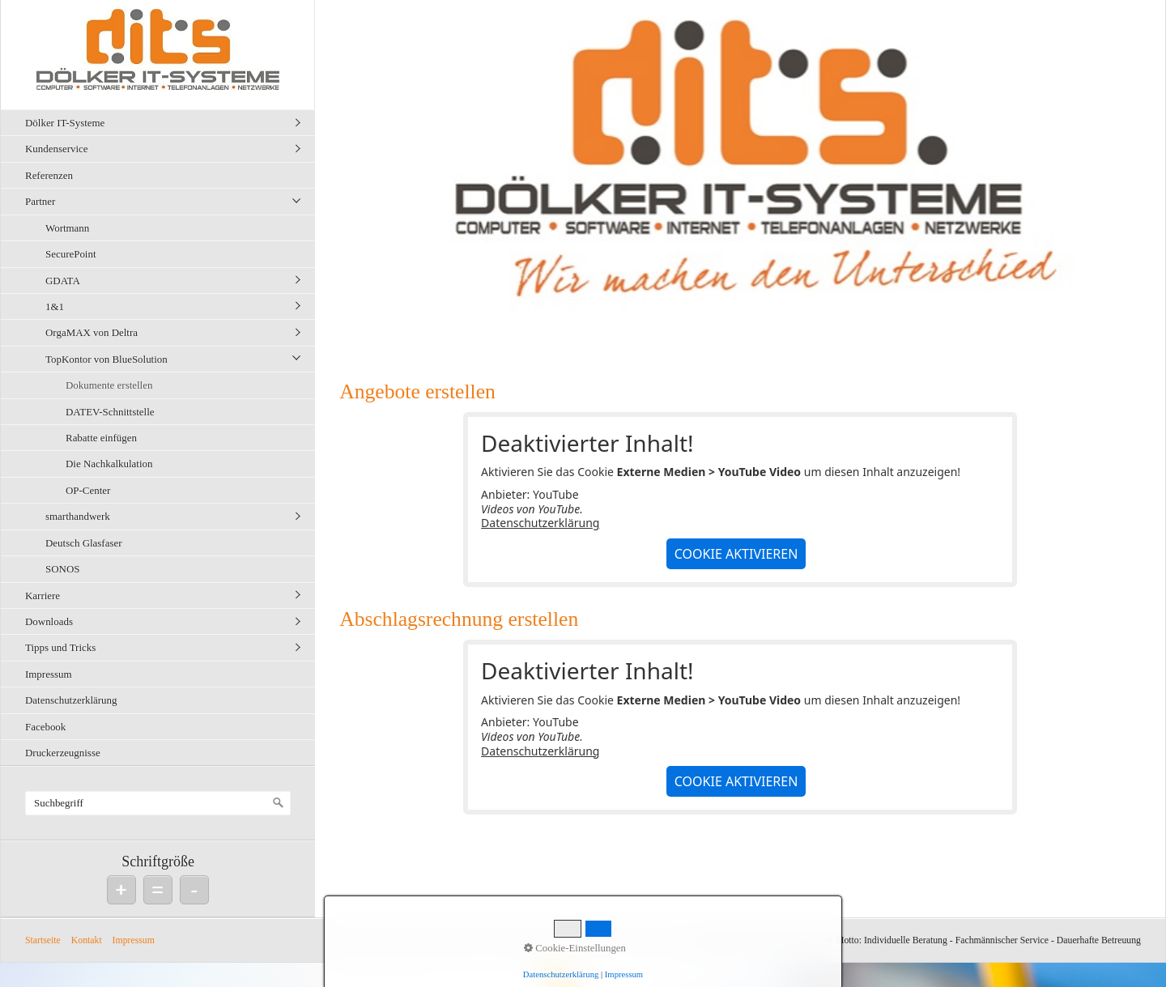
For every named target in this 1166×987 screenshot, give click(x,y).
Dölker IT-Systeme (64, 123)
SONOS (62, 569)
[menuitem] (162, 122)
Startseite (43, 940)
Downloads (49, 621)
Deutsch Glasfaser (83, 543)
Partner (40, 201)
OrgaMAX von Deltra (91, 332)
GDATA (62, 280)
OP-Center (88, 490)
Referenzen (49, 175)
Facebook (45, 727)
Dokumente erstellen (109, 385)
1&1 (54, 306)
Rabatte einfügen (101, 438)
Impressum (48, 674)
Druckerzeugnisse (62, 753)
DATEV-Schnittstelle (110, 412)
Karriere (42, 595)
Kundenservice (56, 149)
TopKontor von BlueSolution (106, 359)
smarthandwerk (77, 516)
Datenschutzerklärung (71, 700)
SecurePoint (70, 254)
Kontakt (86, 940)
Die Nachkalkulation (109, 463)
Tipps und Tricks (60, 647)
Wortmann (67, 228)
